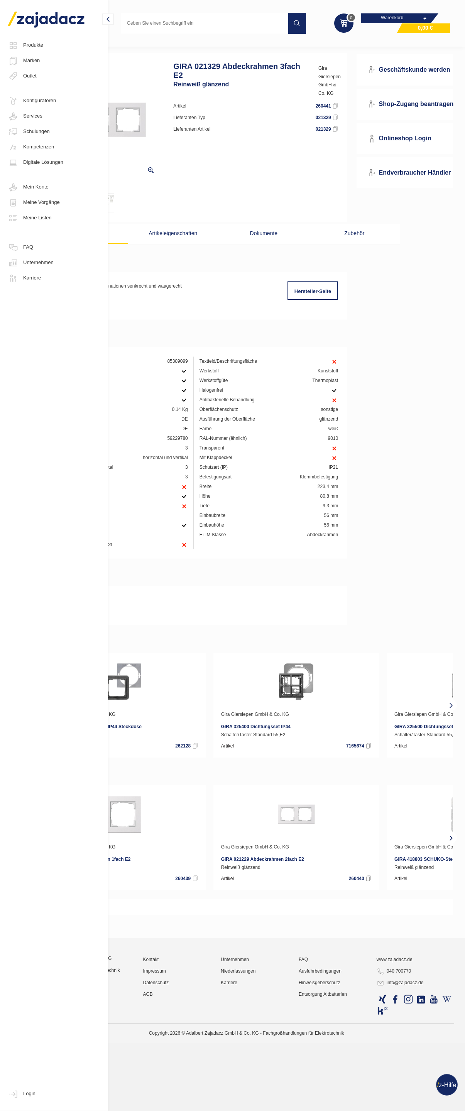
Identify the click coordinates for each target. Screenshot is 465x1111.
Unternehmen (31, 263)
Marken (24, 61)
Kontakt (210, 1078)
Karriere (24, 278)
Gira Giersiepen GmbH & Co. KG (352, 96)
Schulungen (29, 131)
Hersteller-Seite (334, 303)
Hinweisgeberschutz (349, 1101)
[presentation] (119, 745)
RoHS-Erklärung (147, 652)
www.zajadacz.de (411, 1078)
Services (25, 116)
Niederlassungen (282, 1089)
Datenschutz (215, 1101)
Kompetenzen (31, 147)
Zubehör (337, 245)
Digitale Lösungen (35, 162)
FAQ (20, 247)
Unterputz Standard (235, 47)
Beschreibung (148, 245)
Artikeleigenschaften (211, 245)
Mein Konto (28, 187)
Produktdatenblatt (149, 641)
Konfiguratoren (32, 101)
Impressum (213, 1089)
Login (22, 1094)
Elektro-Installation (136, 47)
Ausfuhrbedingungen (350, 1089)
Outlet (22, 76)
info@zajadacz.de (416, 1102)
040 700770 (410, 1090)
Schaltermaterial (185, 47)
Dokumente (274, 245)
